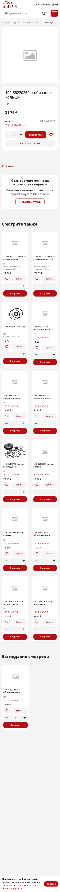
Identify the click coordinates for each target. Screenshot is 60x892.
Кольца (49, 22)
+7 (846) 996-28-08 (47, 4)
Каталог (25, 22)
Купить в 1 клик (30, 143)
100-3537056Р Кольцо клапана (13, 534)
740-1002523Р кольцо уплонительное (13, 602)
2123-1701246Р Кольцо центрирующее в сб (44, 258)
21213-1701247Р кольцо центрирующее (14, 258)
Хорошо (51, 883)
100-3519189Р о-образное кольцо (42, 397)
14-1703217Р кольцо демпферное (43, 602)
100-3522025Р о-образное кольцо (11, 691)
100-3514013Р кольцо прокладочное (13, 465)
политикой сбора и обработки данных (21, 887)
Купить (19, 279)
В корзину (35, 135)
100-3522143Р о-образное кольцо (42, 328)
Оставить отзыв (30, 202)
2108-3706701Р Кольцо (14, 327)
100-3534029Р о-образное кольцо (42, 534)
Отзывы (8, 166)
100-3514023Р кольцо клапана (43, 465)
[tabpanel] (30, 192)
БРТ (37, 22)
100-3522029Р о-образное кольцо (11, 397)
